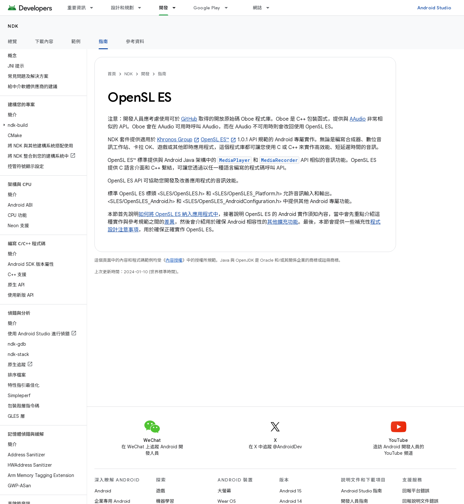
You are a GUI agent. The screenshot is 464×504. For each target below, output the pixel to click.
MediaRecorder (279, 160)
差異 (169, 222)
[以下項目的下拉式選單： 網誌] (270, 7)
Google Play (206, 8)
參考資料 (135, 41)
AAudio (358, 119)
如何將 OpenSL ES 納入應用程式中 (178, 214)
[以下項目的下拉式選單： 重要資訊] (94, 7)
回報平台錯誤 (416, 491)
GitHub (189, 119)
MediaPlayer (234, 160)
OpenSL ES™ (215, 139)
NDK (13, 26)
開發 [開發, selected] (163, 8)
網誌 (257, 8)
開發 (145, 74)
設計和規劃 (122, 8)
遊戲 (160, 491)
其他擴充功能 (282, 222)
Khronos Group (174, 139)
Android (102, 491)
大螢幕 (224, 491)
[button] (42, 125)
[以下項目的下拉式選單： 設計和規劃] (142, 7)
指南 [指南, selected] (103, 41)
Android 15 (290, 491)
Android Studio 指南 (361, 491)
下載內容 (44, 41)
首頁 (112, 74)
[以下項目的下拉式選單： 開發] (177, 7)
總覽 (12, 41)
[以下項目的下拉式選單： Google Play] (229, 7)
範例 (76, 41)
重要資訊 (76, 8)
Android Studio (434, 8)
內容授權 (174, 260)
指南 (162, 74)
